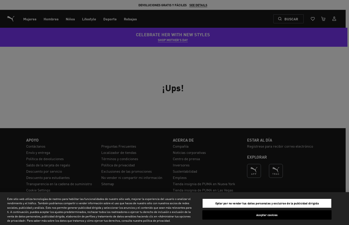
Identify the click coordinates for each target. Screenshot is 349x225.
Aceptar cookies (267, 215)
